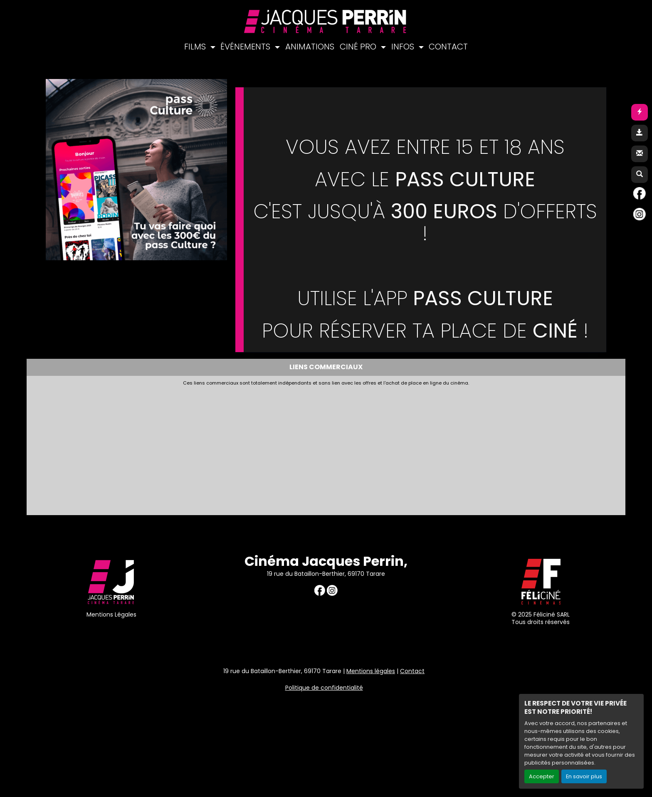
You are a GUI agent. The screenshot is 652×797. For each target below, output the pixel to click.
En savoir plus (584, 776)
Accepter (541, 776)
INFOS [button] (403, 46)
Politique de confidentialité (324, 687)
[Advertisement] (232, 448)
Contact (412, 671)
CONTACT (448, 46)
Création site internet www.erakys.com (591, 724)
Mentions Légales (111, 614)
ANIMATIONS (309, 46)
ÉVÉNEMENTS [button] (246, 46)
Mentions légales (370, 671)
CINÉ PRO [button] (359, 46)
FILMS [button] (196, 46)
